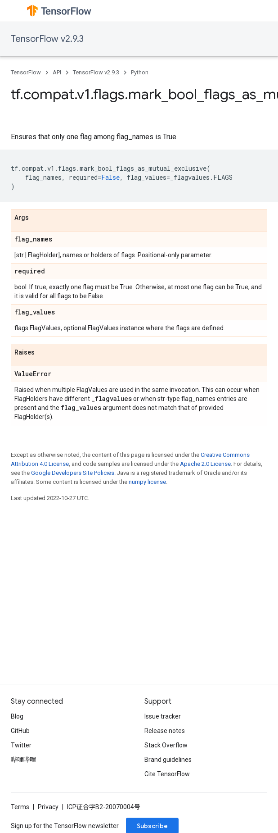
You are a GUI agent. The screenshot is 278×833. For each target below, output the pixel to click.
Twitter (21, 745)
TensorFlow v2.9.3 (47, 39)
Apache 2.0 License (205, 463)
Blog (17, 716)
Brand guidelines (168, 759)
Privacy (48, 806)
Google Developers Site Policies (72, 472)
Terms (20, 806)
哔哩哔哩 (23, 759)
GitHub (20, 730)
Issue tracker (162, 716)
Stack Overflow (166, 745)
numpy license (147, 481)
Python (139, 72)
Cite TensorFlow (167, 774)
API (57, 72)
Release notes (164, 730)
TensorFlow (26, 72)
